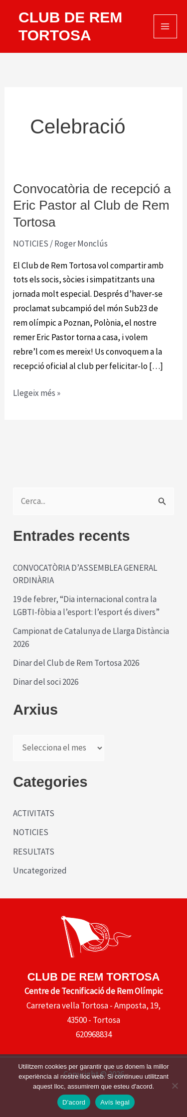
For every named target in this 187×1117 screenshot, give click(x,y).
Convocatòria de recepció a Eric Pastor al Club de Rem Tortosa (92, 205)
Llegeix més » (36, 393)
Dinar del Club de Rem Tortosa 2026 (76, 662)
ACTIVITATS (33, 813)
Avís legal (115, 1102)
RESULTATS (33, 851)
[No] (175, 1086)
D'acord (73, 1102)
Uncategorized (40, 870)
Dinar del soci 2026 (45, 681)
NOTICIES (30, 243)
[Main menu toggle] (166, 26)
